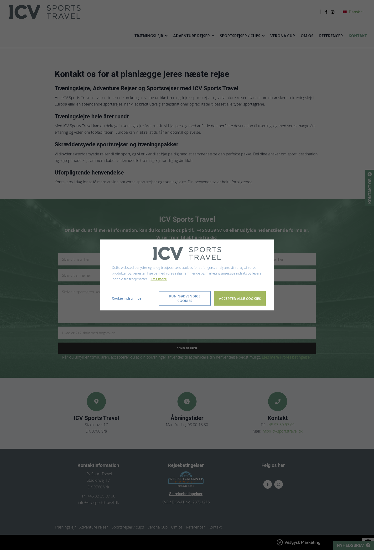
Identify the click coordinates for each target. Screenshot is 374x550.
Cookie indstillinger (127, 298)
